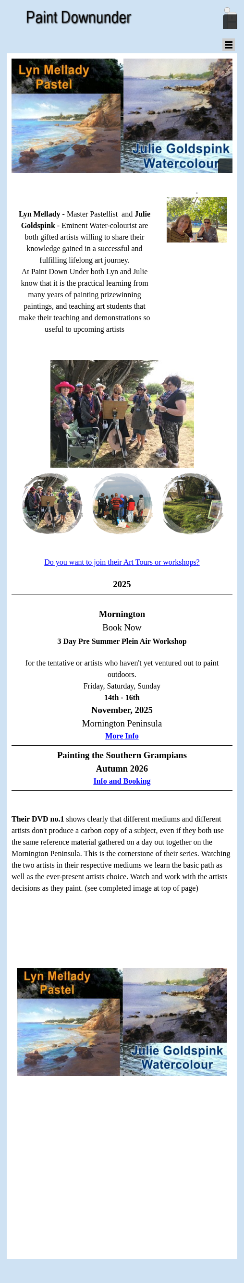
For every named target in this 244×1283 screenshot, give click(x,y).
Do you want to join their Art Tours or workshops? (121, 562)
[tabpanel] (197, 224)
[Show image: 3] (140, 503)
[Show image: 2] (70, 503)
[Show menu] (228, 44)
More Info (121, 736)
